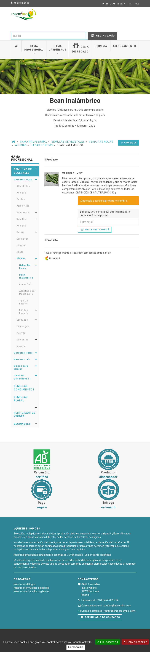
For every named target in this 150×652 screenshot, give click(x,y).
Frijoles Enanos (23, 312)
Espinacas (23, 239)
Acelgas (21, 193)
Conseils (129, 142)
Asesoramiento (124, 46)
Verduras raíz (22, 359)
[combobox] (48, 36)
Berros (20, 232)
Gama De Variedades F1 (22, 377)
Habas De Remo (42, 145)
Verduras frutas (23, 353)
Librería (101, 46)
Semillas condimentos (24, 388)
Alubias (21, 145)
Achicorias (23, 212)
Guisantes (22, 340)
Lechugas (22, 320)
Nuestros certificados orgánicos (31, 591)
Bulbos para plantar (21, 367)
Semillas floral (21, 399)
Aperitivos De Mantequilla (27, 292)
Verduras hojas (101, 141)
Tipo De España (23, 302)
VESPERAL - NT (72, 173)
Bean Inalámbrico (26, 276)
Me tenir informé (95, 229)
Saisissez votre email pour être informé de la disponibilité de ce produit (105, 213)
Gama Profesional (33, 141)
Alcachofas (23, 186)
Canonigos (23, 326)
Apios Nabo (23, 206)
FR (130, 3)
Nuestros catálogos (24, 584)
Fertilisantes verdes (24, 414)
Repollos (22, 219)
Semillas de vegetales (68, 141)
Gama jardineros (57, 49)
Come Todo (25, 284)
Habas (20, 252)
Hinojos (21, 245)
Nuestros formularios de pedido (31, 587)
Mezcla (21, 346)
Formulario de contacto (100, 617)
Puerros (21, 333)
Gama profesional (33, 49)
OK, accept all (107, 641)
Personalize (75, 647)
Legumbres (22, 423)
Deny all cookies (135, 641)
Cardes (21, 199)
